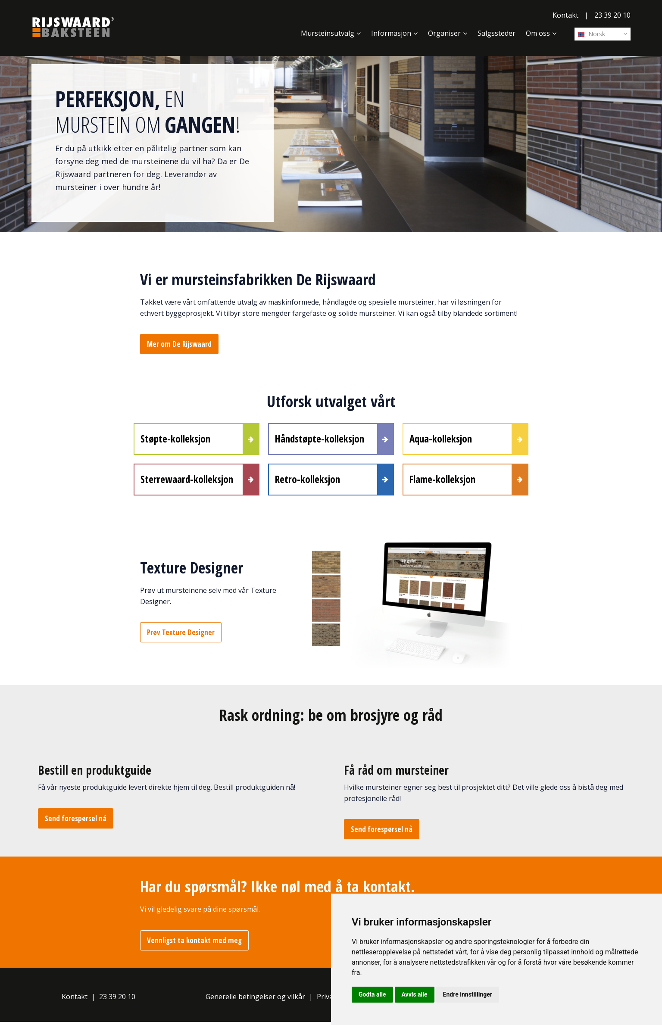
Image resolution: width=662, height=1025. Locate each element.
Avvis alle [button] (415, 994)
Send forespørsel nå (75, 821)
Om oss (538, 33)
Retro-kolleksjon (307, 481)
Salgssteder (496, 33)
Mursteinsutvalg (327, 33)
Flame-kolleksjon (442, 481)
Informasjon (391, 33)
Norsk (591, 34)
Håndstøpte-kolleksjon (319, 439)
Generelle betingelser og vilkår (255, 999)
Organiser (444, 33)
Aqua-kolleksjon (440, 439)
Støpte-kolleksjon (175, 439)
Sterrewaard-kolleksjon (187, 481)
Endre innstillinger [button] (467, 994)
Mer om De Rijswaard (179, 344)
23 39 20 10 (612, 15)
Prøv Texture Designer (181, 635)
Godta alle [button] (372, 994)
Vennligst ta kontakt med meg (194, 943)
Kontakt (565, 15)
